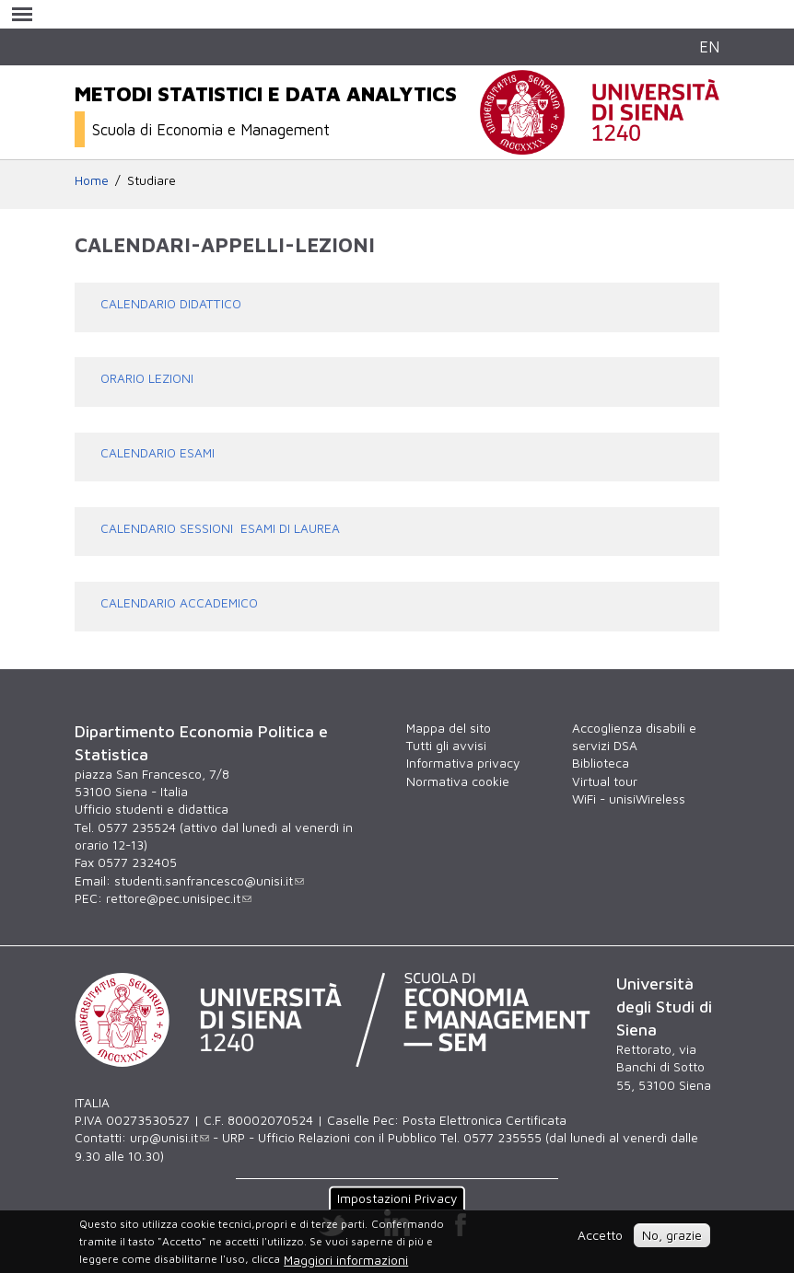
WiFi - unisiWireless (628, 799)
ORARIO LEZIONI (146, 378)
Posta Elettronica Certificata (484, 1120)
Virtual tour (604, 781)
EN (709, 46)
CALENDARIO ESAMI (157, 453)
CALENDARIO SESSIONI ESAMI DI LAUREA (220, 528)
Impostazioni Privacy (397, 1198)
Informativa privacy (463, 763)
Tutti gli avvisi (446, 745)
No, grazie (672, 1235)
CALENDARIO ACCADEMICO (179, 603)
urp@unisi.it (169, 1137)
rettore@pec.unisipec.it (178, 898)
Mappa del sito (448, 728)
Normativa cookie (457, 781)
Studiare (151, 180)
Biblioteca (600, 763)
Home (92, 180)
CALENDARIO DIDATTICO (170, 303)
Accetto (600, 1235)
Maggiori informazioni (346, 1260)
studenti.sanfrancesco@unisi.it (209, 881)
